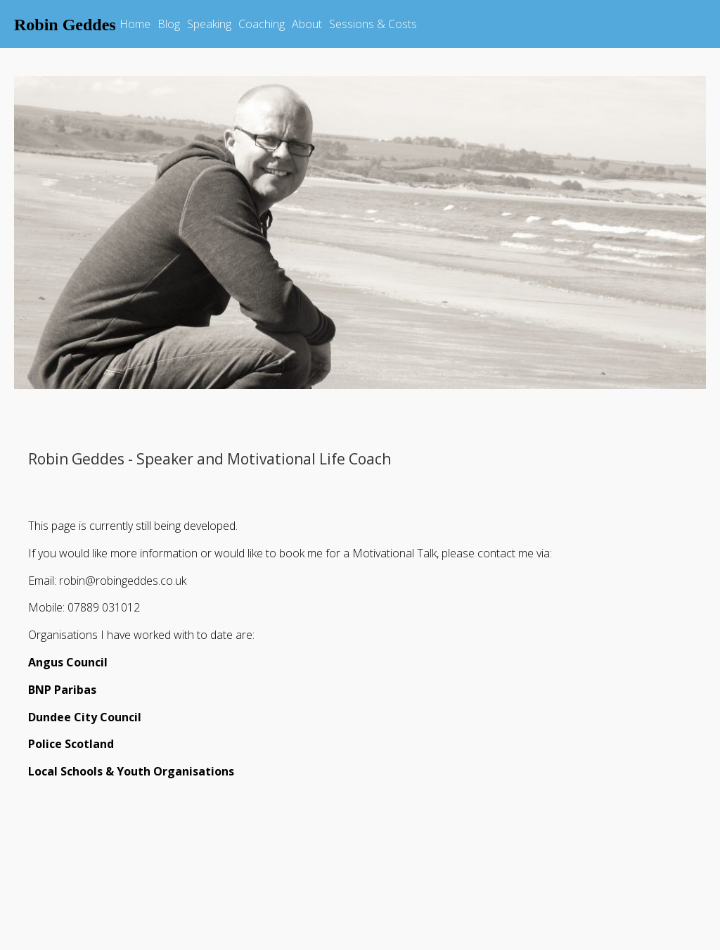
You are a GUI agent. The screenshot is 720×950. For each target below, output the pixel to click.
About (307, 24)
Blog (169, 24)
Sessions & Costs (373, 24)
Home (135, 24)
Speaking (209, 24)
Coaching (261, 24)
